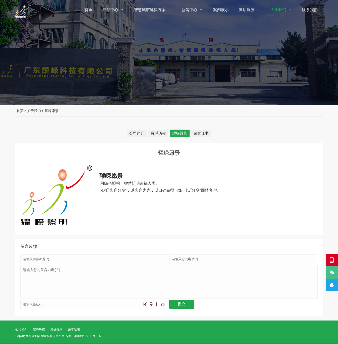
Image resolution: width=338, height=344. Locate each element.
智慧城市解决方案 (150, 9)
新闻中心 (189, 9)
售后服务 (246, 9)
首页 (88, 9)
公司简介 (135, 133)
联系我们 (310, 9)
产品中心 (110, 9)
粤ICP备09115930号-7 (89, 336)
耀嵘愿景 (180, 133)
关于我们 (278, 9)
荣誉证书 (203, 133)
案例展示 (221, 9)
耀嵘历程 (158, 133)
